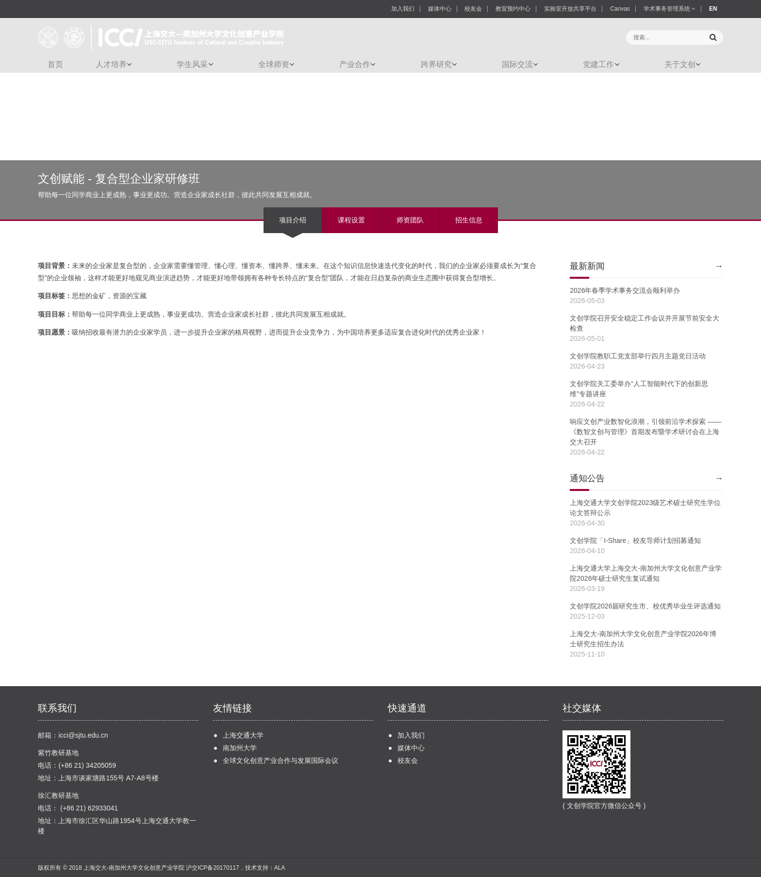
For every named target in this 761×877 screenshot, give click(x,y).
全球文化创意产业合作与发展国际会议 (280, 760)
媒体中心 (439, 8)
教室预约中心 (513, 8)
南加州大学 (240, 748)
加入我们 (402, 8)
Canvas (620, 8)
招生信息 (468, 220)
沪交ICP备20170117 (212, 867)
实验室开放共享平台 (570, 8)
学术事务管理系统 (669, 8)
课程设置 (351, 220)
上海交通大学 (243, 735)
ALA (279, 867)
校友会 (473, 8)
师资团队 (410, 220)
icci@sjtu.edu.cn (83, 735)
